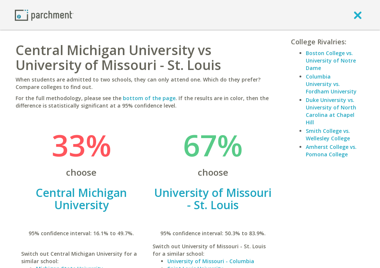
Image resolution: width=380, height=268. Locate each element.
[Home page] (44, 14)
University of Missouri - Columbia (210, 261)
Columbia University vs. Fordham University (331, 84)
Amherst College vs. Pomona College (331, 150)
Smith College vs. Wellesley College (328, 134)
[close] (357, 14)
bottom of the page (149, 98)
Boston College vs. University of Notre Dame (331, 60)
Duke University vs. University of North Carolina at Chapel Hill (331, 111)
